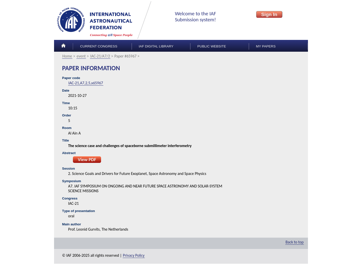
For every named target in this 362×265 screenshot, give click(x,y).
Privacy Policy (134, 255)
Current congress (98, 46)
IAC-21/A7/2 (100, 56)
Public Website (211, 46)
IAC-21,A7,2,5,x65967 (85, 83)
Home (67, 56)
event (81, 56)
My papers (266, 46)
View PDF (87, 159)
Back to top (295, 242)
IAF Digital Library (156, 46)
